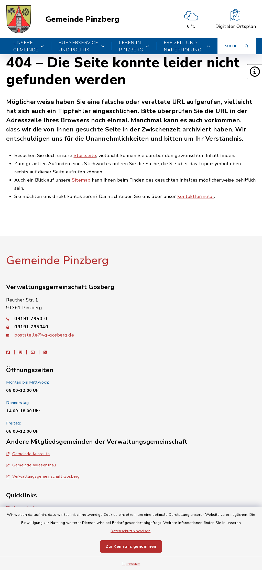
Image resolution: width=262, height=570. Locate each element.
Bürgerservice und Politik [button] (82, 46)
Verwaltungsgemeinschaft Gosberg (43, 476)
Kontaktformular (195, 196)
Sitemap (81, 180)
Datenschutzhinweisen (130, 531)
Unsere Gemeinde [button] (28, 46)
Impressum (131, 563)
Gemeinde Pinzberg (82, 19)
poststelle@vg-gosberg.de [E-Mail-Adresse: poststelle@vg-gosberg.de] (44, 335)
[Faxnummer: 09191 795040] (131, 327)
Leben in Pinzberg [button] (134, 46)
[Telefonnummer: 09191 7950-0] (131, 319)
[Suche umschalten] (236, 46)
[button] (254, 71)
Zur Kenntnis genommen (131, 546)
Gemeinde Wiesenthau (31, 465)
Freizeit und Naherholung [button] (187, 46)
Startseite (85, 155)
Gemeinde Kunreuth (28, 454)
